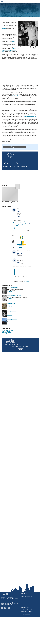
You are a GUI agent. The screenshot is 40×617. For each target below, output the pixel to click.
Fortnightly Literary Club (7, 332)
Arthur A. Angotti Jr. (6, 334)
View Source (30, 49)
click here (26, 281)
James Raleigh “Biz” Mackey (8, 330)
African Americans (7, 147)
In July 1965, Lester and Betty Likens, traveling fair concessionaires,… (15, 290)
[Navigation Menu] (38, 1)
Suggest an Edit (26, 614)
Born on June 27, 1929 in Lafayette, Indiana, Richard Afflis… (17, 297)
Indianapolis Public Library (26, 596)
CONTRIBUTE (6, 160)
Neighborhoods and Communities (18, 147)
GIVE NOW (20, 349)
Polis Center (23, 595)
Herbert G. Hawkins (6, 331)
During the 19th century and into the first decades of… (16, 305)
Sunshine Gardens (6, 333)
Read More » (9, 291)
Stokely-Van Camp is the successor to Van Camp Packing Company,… (16, 313)
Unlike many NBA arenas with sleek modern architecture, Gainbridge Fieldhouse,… (17, 321)
